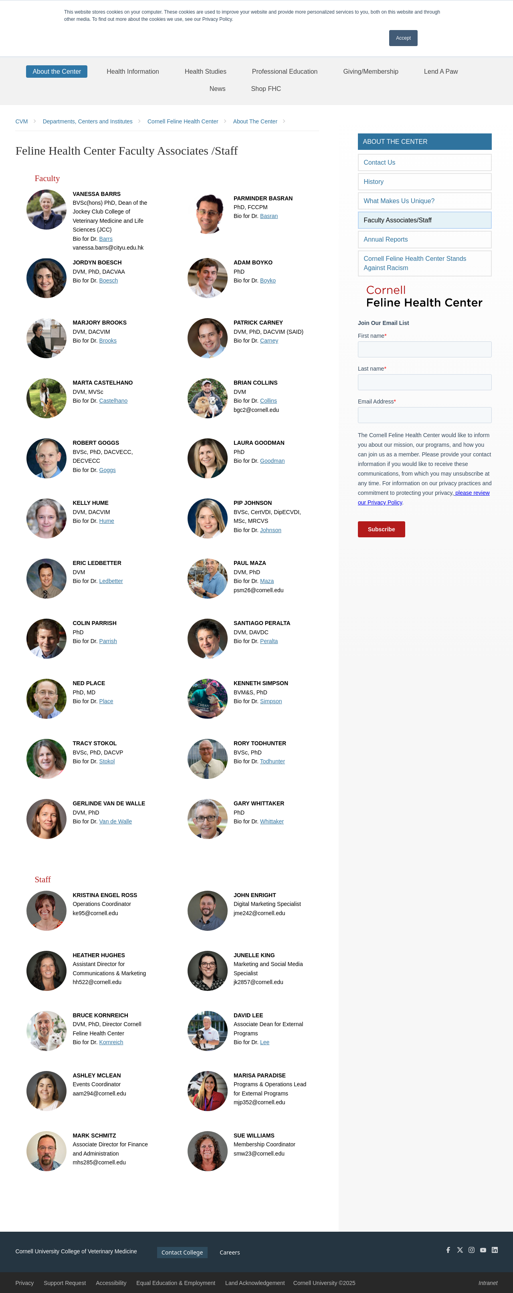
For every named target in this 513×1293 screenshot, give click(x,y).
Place (106, 701)
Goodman (272, 461)
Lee (264, 1042)
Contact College (182, 1252)
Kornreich (111, 1042)
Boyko (268, 280)
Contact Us (379, 162)
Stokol (107, 761)
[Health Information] (133, 71)
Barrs (106, 239)
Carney (269, 340)
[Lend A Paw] (441, 71)
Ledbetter (111, 581)
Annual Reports (386, 239)
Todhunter (272, 761)
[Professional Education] (285, 71)
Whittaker (272, 821)
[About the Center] (56, 71)
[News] (217, 89)
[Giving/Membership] (371, 71)
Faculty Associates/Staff (398, 220)
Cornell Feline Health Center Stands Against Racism (415, 263)
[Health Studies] (205, 71)
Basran (269, 216)
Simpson (271, 701)
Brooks (108, 340)
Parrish (108, 641)
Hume (106, 521)
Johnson (270, 530)
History (374, 181)
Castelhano (113, 400)
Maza (267, 581)
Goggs (107, 470)
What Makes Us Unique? (399, 201)
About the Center (395, 141)
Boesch (108, 280)
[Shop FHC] (266, 89)
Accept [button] (403, 38)
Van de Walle (115, 821)
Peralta (269, 641)
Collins (268, 400)
